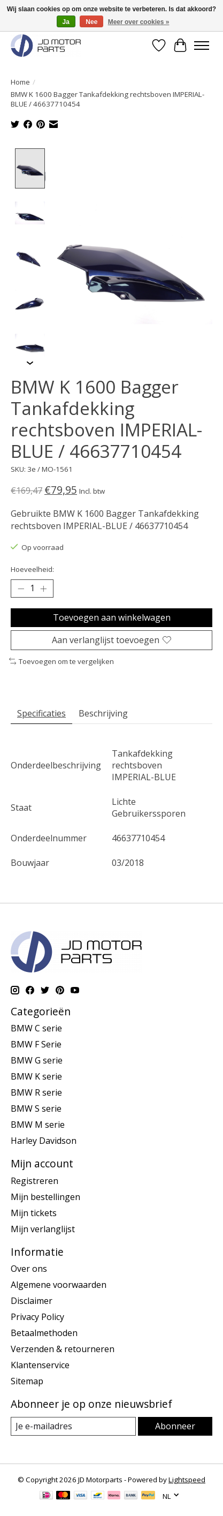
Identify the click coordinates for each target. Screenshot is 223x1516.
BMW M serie (38, 1123)
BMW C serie (36, 1027)
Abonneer (175, 1425)
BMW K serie (36, 1075)
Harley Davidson (43, 1139)
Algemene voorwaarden (58, 1284)
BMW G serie (37, 1059)
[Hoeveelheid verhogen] (43, 587)
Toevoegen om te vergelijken (61, 660)
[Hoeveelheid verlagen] (21, 587)
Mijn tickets (34, 1212)
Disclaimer (31, 1300)
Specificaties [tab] (41, 712)
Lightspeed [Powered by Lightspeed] (186, 1478)
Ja (66, 22)
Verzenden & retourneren (62, 1348)
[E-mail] (73, 1425)
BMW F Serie (36, 1043)
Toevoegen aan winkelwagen (112, 616)
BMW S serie (36, 1107)
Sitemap (27, 1380)
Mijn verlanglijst (43, 1228)
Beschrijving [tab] (103, 712)
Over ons (29, 1268)
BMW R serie (36, 1091)
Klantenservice (40, 1364)
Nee (91, 22)
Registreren (34, 1180)
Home (20, 82)
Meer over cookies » (139, 22)
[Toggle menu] (201, 45)
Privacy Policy (37, 1316)
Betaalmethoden (44, 1332)
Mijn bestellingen (45, 1196)
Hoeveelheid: (32, 569)
